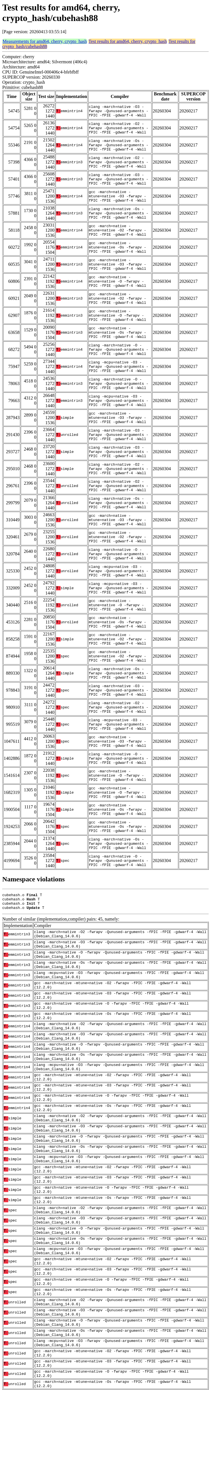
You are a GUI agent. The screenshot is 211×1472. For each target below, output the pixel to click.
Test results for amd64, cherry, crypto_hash (128, 41)
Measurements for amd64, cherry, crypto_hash (45, 41)
